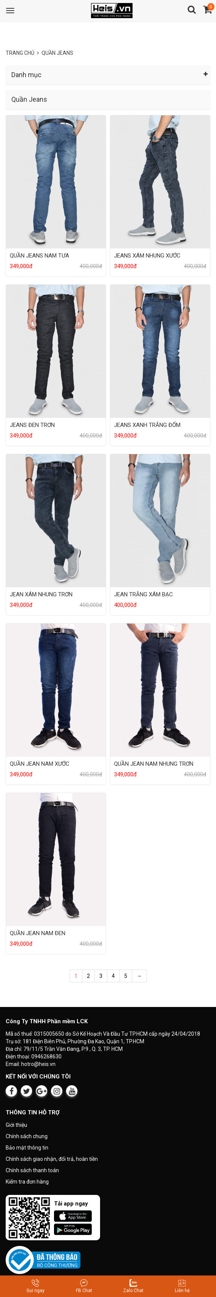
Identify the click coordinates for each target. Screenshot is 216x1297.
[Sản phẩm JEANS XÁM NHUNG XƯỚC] (160, 181)
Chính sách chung (27, 1136)
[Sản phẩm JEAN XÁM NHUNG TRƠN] (56, 520)
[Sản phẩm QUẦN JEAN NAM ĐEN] (56, 859)
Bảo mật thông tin (27, 1148)
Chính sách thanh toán (32, 1170)
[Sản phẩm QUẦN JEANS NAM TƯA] (56, 181)
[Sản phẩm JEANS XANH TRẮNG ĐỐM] (160, 351)
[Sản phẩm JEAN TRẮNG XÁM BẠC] (160, 520)
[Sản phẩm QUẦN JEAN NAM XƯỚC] (56, 689)
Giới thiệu (16, 1125)
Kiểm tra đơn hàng (27, 1182)
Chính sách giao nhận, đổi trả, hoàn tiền (52, 1159)
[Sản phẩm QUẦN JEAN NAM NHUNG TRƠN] (160, 689)
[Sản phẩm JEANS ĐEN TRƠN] (56, 351)
